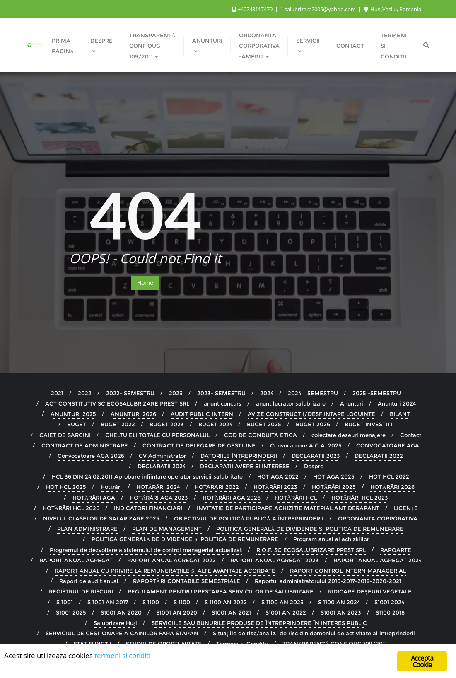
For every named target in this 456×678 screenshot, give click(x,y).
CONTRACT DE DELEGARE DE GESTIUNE (199, 445)
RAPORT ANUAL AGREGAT (76, 560)
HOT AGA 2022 (278, 476)
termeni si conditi (122, 656)
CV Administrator (162, 455)
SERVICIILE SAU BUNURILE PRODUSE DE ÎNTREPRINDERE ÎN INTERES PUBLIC (259, 623)
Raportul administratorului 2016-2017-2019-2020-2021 (328, 581)
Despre (313, 466)
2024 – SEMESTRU (313, 393)
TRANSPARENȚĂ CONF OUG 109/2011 (334, 643)
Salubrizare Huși (115, 623)
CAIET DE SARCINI (65, 435)
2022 (85, 393)
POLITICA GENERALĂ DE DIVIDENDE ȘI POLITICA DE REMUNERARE (185, 539)
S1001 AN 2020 (121, 612)
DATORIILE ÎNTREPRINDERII (238, 455)
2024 (266, 393)
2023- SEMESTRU (221, 393)
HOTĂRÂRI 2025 (334, 487)
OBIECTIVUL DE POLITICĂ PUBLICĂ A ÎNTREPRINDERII (248, 518)
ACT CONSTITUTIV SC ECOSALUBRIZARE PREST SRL (117, 403)
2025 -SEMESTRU (376, 393)
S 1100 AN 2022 (226, 602)
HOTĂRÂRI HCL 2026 (71, 508)
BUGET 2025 (264, 424)
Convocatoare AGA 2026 (91, 455)
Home (145, 283)
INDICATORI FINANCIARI (148, 508)
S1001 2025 (71, 612)
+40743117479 (253, 9)
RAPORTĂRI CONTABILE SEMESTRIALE (186, 581)
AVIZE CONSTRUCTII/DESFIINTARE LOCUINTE (311, 414)
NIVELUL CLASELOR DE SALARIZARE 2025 (101, 518)
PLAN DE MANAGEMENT (167, 528)
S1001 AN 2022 (285, 612)
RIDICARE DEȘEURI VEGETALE (369, 591)
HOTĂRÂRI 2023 (275, 487)
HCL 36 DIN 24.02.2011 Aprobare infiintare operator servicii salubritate (147, 476)
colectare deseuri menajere (348, 435)
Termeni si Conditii (242, 643)
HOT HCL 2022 (389, 476)
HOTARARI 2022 (217, 487)
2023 (176, 393)
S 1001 (64, 602)
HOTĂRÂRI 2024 (158, 487)
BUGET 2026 (313, 424)
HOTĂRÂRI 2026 (392, 487)
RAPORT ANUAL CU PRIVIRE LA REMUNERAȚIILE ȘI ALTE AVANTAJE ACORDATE (165, 570)
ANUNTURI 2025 (73, 414)
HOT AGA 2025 (334, 476)
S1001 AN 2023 (341, 612)
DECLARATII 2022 (379, 455)
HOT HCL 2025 (66, 487)
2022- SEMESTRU (130, 393)
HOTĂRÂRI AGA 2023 (159, 497)
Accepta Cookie (422, 662)
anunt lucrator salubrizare (291, 403)
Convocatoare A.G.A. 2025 (306, 445)
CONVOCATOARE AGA (387, 445)
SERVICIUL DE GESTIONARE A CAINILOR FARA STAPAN (122, 633)
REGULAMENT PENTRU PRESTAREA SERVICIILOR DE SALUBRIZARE (221, 591)
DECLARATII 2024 (162, 466)
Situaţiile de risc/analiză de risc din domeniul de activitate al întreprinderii (314, 633)
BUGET (76, 424)
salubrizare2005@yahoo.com (319, 9)
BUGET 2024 (215, 424)
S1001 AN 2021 (231, 612)
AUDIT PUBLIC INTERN (202, 414)
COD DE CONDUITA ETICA (260, 435)
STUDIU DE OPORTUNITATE (164, 643)
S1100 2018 (390, 612)
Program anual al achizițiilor (331, 539)
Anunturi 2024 (397, 403)
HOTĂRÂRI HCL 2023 (359, 497)
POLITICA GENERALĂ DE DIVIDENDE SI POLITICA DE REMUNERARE (309, 528)
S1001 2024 (389, 602)
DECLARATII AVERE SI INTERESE (245, 466)
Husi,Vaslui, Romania (392, 9)
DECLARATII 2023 (316, 455)
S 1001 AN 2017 (107, 602)
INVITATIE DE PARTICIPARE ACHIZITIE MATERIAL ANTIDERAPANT (288, 508)
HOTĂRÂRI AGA (93, 497)
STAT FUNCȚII (92, 643)
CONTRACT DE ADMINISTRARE (84, 445)
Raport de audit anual (88, 581)
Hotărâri (111, 487)
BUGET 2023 (167, 424)
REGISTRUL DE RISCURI (81, 591)
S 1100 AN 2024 (339, 602)
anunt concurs (222, 403)
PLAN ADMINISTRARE (87, 528)
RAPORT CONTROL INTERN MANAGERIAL (348, 570)
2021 (57, 393)
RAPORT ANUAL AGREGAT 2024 (377, 560)
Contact (410, 435)
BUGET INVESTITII (369, 424)
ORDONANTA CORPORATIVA (377, 518)
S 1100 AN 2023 (282, 602)
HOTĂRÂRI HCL (295, 497)
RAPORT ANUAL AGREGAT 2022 (171, 560)
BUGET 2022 (118, 424)
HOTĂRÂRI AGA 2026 (232, 497)
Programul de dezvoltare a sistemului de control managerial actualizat (146, 550)
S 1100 (150, 602)
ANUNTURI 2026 (133, 414)
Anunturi (351, 403)
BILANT (400, 414)
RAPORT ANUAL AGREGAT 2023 (274, 560)
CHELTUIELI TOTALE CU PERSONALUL (157, 435)
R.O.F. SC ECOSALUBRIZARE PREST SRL (311, 550)
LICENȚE (406, 508)
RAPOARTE (395, 550)
